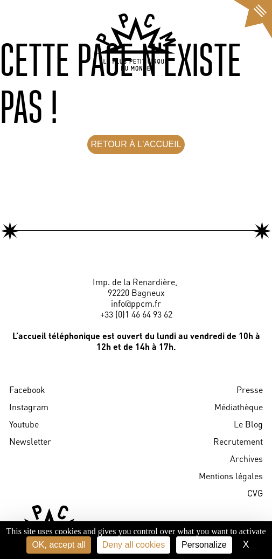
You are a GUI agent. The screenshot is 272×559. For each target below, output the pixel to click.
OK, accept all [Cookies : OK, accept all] (59, 544)
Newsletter (30, 441)
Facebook (27, 389)
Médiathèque (238, 407)
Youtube (24, 424)
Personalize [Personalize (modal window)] (204, 544)
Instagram (28, 407)
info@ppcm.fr (136, 303)
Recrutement (238, 441)
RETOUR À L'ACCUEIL (135, 144)
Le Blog (248, 424)
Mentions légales (231, 476)
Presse (249, 389)
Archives (246, 458)
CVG (255, 493)
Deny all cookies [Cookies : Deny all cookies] (133, 544)
